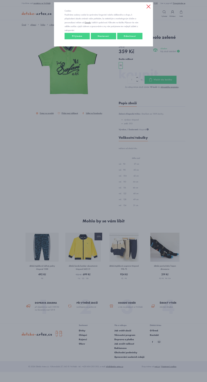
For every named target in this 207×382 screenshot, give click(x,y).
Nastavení (103, 53)
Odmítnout (130, 53)
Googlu (88, 40)
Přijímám (77, 53)
